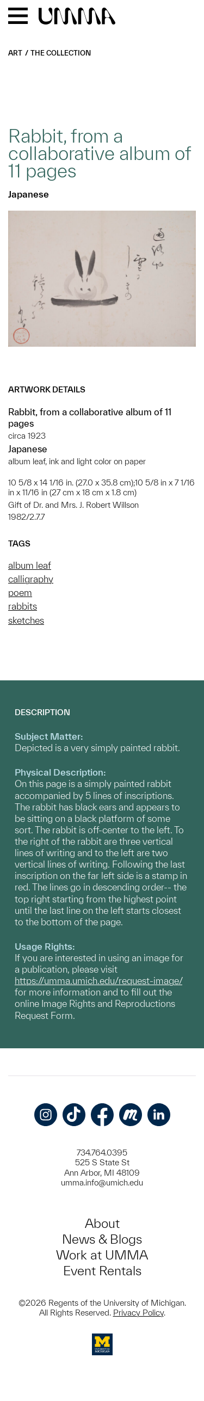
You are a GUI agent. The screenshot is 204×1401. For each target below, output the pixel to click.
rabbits (22, 606)
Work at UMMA (102, 1255)
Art (15, 53)
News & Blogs (102, 1239)
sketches (26, 620)
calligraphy (30, 579)
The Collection (60, 53)
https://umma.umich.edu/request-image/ (98, 980)
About (102, 1223)
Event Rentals (102, 1270)
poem (20, 592)
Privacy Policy (138, 1312)
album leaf (29, 565)
